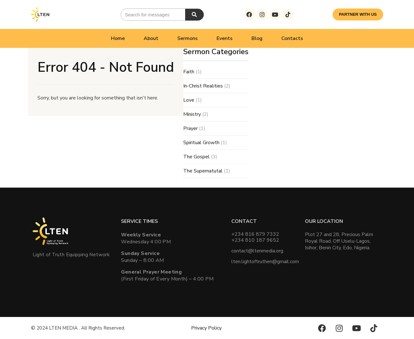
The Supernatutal (203, 170)
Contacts (292, 38)
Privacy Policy (206, 328)
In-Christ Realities (203, 85)
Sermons (187, 38)
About (151, 38)
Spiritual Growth (201, 142)
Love (188, 100)
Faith (188, 71)
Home (118, 38)
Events (225, 38)
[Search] (194, 14)
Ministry (192, 114)
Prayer (190, 128)
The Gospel (196, 156)
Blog (256, 38)
